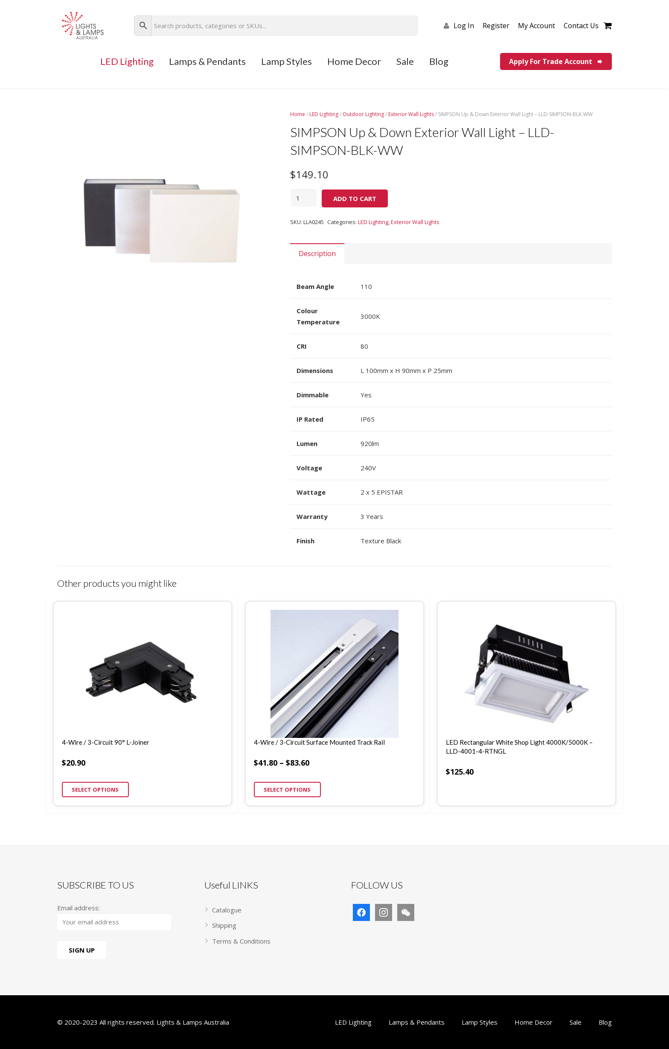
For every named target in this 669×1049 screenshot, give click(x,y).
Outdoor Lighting (363, 114)
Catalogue (226, 910)
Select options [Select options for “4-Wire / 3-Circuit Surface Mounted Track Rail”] (287, 789)
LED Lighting (323, 114)
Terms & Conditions (241, 941)
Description (317, 253)
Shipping (224, 925)
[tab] (317, 253)
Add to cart (354, 198)
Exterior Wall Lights (411, 114)
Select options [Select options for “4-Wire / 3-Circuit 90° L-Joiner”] (95, 789)
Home (297, 114)
